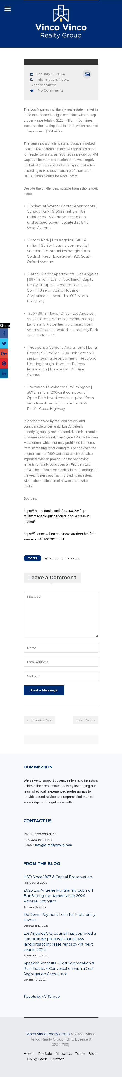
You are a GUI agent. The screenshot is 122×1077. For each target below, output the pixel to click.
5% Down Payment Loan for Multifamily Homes (59, 917)
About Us (64, 1053)
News (63, 79)
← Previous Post (40, 720)
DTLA (47, 558)
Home (29, 1053)
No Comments (50, 90)
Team (80, 1053)
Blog (92, 1053)
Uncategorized (43, 85)
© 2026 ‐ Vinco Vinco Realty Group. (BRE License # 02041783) (61, 1039)
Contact (57, 1059)
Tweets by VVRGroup (42, 996)
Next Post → (85, 720)
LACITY (58, 558)
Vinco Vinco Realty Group (48, 1034)
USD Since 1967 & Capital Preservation (58, 877)
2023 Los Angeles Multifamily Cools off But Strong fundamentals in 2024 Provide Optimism (58, 895)
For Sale (45, 1053)
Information (47, 79)
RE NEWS (72, 558)
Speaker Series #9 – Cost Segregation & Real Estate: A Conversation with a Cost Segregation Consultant (59, 968)
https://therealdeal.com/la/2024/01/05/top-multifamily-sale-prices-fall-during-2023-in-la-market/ (57, 516)
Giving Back (37, 1059)
